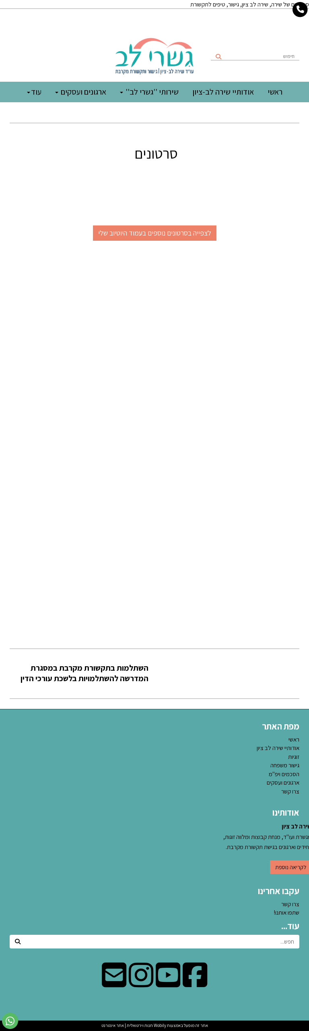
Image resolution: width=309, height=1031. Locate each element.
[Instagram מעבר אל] (141, 983)
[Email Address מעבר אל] (114, 983)
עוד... (290, 926)
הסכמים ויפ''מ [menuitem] (284, 774)
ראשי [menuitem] (275, 92)
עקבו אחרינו (278, 891)
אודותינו (285, 812)
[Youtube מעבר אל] (168, 983)
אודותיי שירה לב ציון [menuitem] (278, 748)
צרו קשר (290, 904)
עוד (34, 92)
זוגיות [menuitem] (293, 756)
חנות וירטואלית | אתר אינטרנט (127, 1025)
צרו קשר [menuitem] (290, 791)
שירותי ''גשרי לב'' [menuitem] (149, 92)
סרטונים (155, 153)
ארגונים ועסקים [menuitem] (80, 92)
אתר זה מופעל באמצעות (154, 1025)
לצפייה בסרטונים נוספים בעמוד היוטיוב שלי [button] (154, 233)
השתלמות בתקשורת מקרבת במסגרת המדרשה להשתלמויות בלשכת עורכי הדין (84, 673)
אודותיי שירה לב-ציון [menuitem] (223, 92)
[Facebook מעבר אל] (195, 983)
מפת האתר (280, 726)
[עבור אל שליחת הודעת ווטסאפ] (10, 1021)
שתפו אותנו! (286, 912)
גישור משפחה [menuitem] (284, 765)
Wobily (159, 1025)
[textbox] (154, 151)
